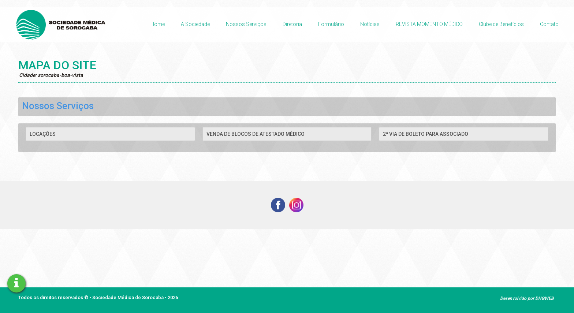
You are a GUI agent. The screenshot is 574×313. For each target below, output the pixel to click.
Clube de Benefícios (501, 24)
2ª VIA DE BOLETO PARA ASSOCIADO (425, 134)
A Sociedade (195, 24)
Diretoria (292, 24)
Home (157, 24)
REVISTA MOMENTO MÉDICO (429, 24)
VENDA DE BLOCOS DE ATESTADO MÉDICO (255, 134)
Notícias (370, 24)
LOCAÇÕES (43, 134)
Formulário (331, 24)
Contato (549, 24)
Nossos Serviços (246, 24)
